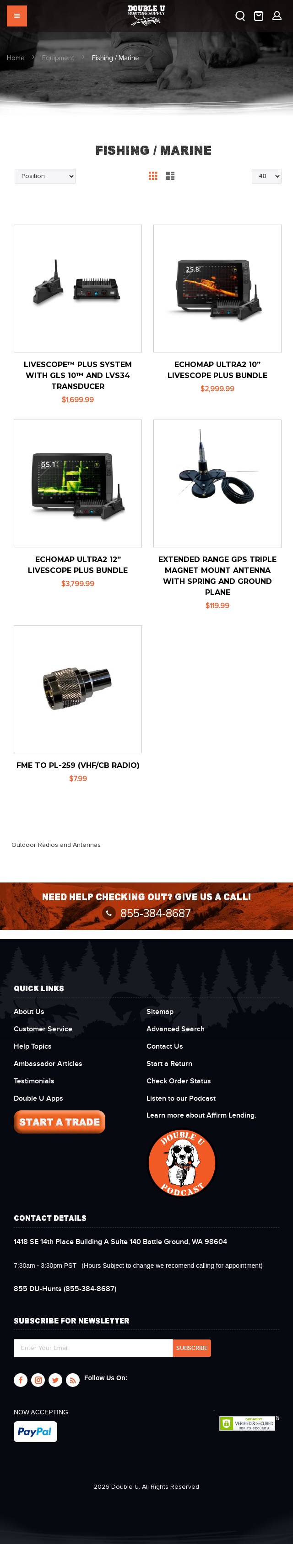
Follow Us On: (105, 1377)
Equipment (58, 58)
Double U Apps (38, 1098)
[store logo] (146, 11)
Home (16, 58)
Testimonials (34, 1081)
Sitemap (160, 1011)
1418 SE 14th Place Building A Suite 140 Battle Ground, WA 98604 (120, 1241)
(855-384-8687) (65, 1288)
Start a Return (169, 1063)
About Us (29, 1011)
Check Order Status (178, 1081)
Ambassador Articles (48, 1063)
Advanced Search (175, 1029)
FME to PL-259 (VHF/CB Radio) (78, 765)
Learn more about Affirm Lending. (201, 1115)
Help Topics (33, 1046)
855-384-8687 (146, 913)
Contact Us (164, 1046)
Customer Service (43, 1029)
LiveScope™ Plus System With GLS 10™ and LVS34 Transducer (78, 375)
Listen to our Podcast (181, 1098)
